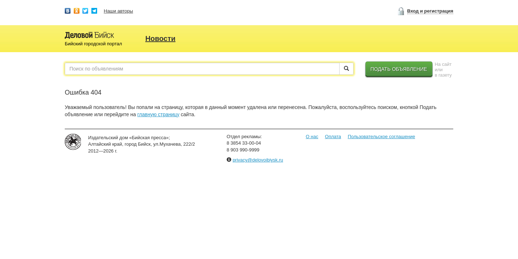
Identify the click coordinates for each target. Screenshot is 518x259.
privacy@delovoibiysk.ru (258, 160)
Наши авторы (118, 11)
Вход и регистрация (430, 11)
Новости (160, 38)
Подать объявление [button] (399, 69)
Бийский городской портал (93, 43)
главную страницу (158, 114)
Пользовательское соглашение (381, 136)
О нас (312, 136)
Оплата (333, 136)
